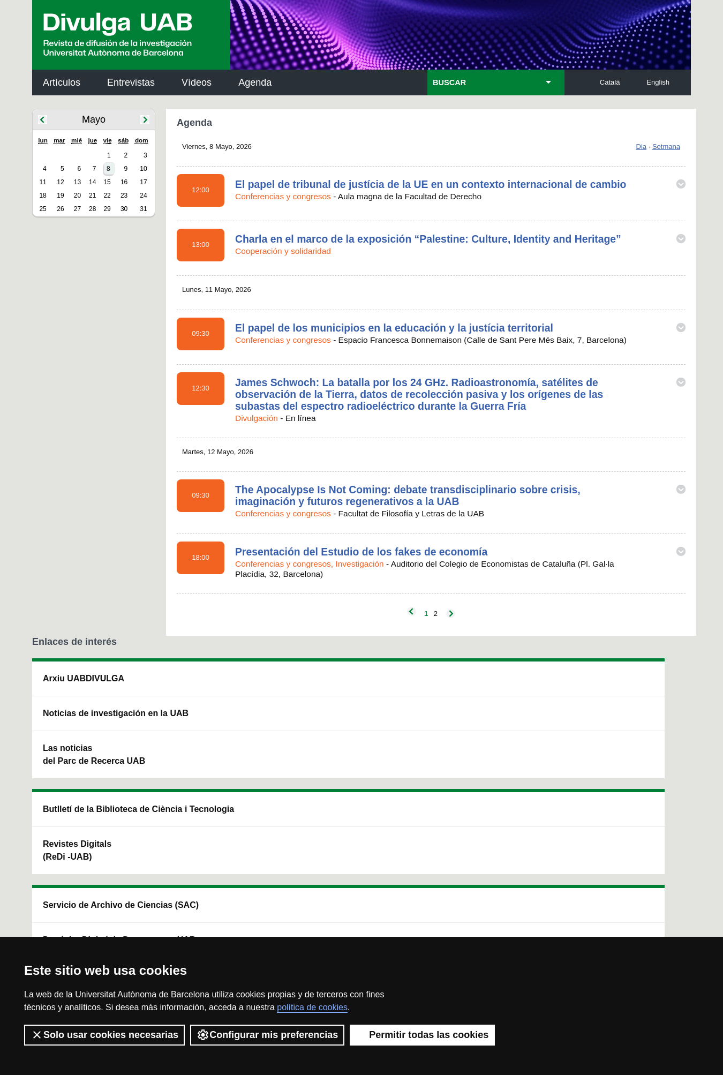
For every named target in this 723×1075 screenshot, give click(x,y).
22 (106, 195)
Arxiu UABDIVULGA (83, 678)
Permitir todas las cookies (422, 1034)
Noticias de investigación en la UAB (94, 720)
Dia (641, 146)
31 (143, 209)
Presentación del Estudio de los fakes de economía (361, 552)
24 (143, 195)
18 (42, 195)
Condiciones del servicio (222, 920)
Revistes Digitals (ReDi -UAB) (209, 732)
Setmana (666, 146)
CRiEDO (454, 799)
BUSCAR (449, 82)
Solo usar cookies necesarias (104, 1034)
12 (60, 182)
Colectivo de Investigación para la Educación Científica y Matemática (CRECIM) (484, 745)
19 (60, 195)
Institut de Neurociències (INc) (621, 685)
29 (106, 209)
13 (77, 182)
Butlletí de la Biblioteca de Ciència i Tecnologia (222, 685)
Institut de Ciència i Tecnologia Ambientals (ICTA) (616, 738)
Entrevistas (131, 82)
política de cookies (312, 1007)
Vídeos (197, 82)
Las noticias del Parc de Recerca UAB (94, 767)
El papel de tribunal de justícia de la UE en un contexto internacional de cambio (430, 184)
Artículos (61, 82)
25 (42, 209)
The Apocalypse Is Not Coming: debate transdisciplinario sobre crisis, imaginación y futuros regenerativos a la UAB (408, 495)
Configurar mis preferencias (267, 1034)
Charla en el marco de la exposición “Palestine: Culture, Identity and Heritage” (428, 239)
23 (123, 195)
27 (77, 209)
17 (143, 182)
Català (610, 82)
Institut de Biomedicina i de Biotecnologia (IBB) (619, 793)
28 (92, 209)
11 (42, 182)
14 (92, 182)
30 (123, 209)
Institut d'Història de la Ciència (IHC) (484, 685)
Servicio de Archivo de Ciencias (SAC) (352, 685)
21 (92, 195)
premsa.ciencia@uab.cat (419, 863)
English (657, 82)
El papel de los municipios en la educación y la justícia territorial (394, 328)
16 (123, 182)
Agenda (255, 82)
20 (77, 195)
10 (143, 168)
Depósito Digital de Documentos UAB (345, 732)
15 (106, 182)
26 (60, 209)
